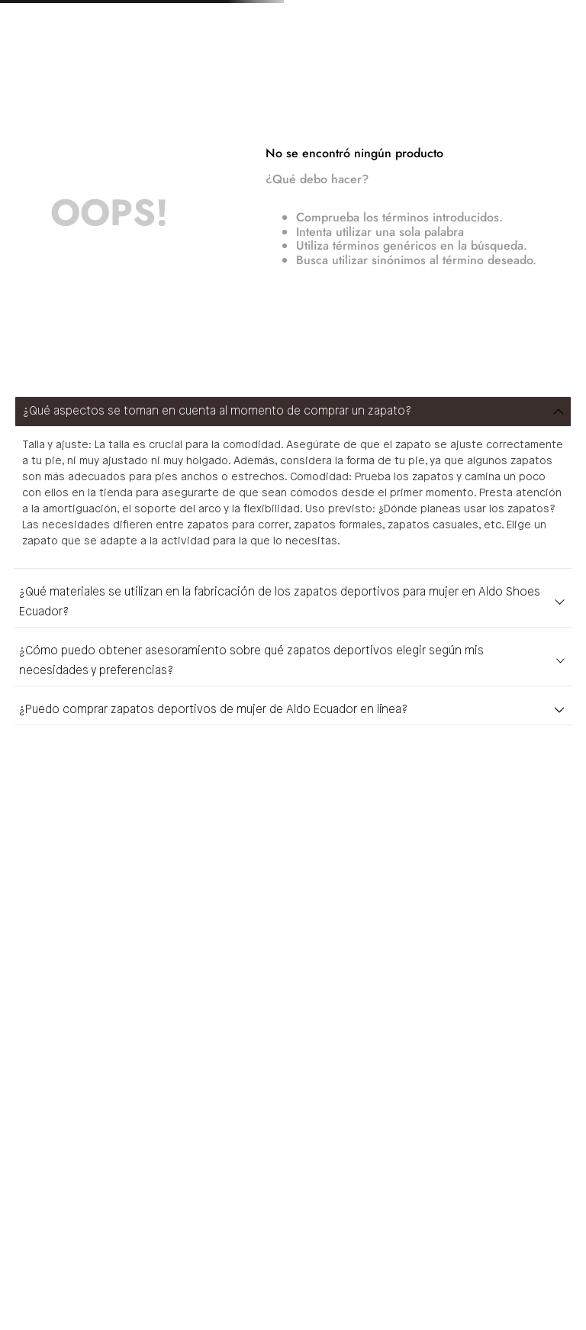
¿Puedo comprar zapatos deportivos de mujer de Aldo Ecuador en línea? (213, 710)
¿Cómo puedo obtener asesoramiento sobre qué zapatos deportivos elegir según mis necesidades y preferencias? (251, 661)
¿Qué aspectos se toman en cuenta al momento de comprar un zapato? (217, 411)
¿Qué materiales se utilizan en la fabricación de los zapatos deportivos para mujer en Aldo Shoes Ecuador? (279, 602)
